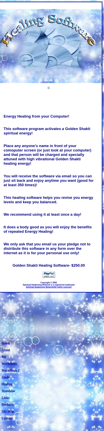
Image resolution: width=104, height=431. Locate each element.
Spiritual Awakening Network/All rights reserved (49, 287)
